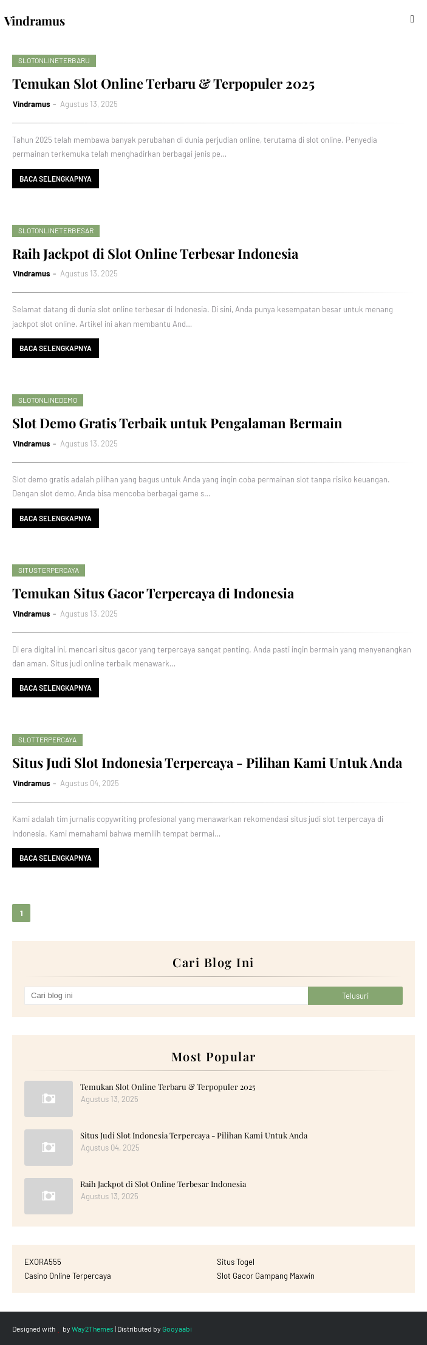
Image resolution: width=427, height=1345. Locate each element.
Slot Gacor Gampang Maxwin (266, 1276)
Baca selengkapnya (55, 178)
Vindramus (31, 104)
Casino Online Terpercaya (67, 1276)
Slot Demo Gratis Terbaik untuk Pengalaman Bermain (177, 423)
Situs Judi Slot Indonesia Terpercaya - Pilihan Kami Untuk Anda (207, 762)
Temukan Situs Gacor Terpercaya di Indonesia (153, 593)
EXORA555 (42, 1262)
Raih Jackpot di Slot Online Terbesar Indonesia (155, 253)
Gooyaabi (177, 1328)
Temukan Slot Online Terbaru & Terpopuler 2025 (163, 83)
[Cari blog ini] (166, 996)
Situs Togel (235, 1262)
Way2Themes (93, 1328)
